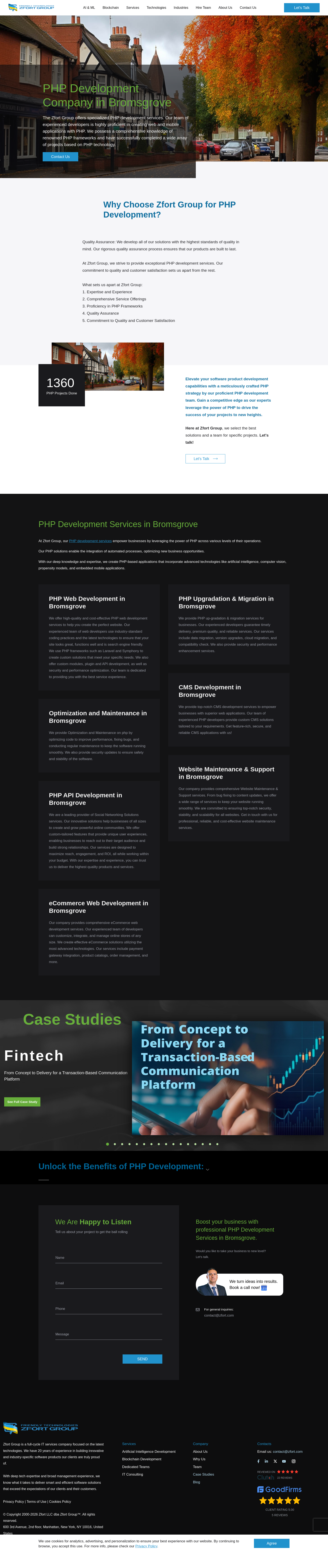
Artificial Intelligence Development (149, 1452)
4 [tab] (129, 1144)
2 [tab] (115, 1144)
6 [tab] (144, 1144)
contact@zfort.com (219, 1315)
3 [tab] (122, 1144)
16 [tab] (217, 1144)
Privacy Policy (146, 1546)
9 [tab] (166, 1144)
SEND (142, 1359)
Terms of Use (36, 1501)
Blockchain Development (141, 1459)
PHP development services (90, 541)
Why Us (199, 1459)
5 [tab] (137, 1144)
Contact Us (248, 7)
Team (197, 1467)
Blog (196, 1482)
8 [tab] (159, 1144)
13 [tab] (195, 1144)
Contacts (264, 1444)
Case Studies (203, 1474)
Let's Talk (302, 8)
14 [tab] (203, 1144)
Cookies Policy (60, 1501)
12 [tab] (188, 1144)
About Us (200, 1452)
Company (200, 1444)
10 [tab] (173, 1144)
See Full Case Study (22, 1102)
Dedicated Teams (136, 1467)
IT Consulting (132, 1474)
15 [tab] (210, 1144)
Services (129, 1444)
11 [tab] (181, 1144)
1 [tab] (107, 1144)
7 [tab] (151, 1144)
